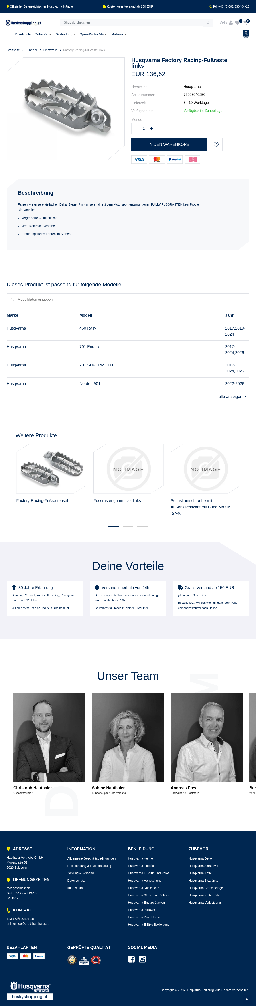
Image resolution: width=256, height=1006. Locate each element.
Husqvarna (192, 87)
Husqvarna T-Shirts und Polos (148, 873)
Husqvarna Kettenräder (205, 895)
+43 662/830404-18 (20, 919)
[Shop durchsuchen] (131, 23)
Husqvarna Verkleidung (205, 902)
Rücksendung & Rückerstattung (89, 866)
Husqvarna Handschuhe (144, 880)
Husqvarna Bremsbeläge (206, 888)
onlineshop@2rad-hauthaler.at (28, 923)
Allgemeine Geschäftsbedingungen (91, 858)
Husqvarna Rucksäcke (143, 888)
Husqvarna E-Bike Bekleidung (148, 924)
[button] (113, 526)
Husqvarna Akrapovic (203, 866)
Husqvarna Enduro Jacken (146, 902)
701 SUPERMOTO (96, 365)
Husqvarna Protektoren (144, 917)
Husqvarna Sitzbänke (203, 880)
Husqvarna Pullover (141, 910)
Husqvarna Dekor (201, 858)
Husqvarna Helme (140, 858)
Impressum (75, 888)
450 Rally (87, 328)
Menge (136, 119)
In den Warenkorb (168, 144)
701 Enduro (89, 346)
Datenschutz (76, 880)
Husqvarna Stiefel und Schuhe (149, 895)
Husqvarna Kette (200, 873)
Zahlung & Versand (80, 873)
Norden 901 (89, 383)
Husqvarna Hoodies (141, 866)
